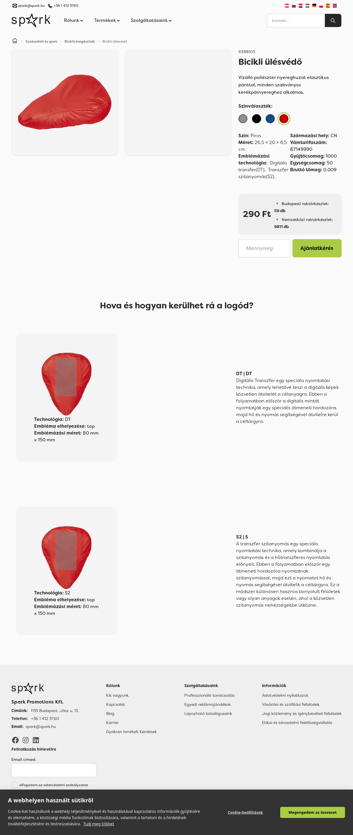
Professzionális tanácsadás (209, 695)
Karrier (112, 722)
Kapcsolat (115, 704)
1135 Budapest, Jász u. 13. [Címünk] (55, 710)
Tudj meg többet (98, 823)
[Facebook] (15, 739)
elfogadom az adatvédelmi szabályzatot (53, 785)
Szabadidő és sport (41, 41)
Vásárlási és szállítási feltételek (290, 704)
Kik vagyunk (117, 695)
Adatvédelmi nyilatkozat (285, 695)
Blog (110, 713)
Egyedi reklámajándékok (207, 704)
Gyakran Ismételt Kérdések (131, 731)
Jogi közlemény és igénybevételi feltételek (302, 713)
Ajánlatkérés (316, 248)
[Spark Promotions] (31, 20)
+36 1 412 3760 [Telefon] (45, 718)
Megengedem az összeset (312, 812)
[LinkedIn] (36, 739)
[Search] (333, 20)
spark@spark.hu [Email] (41, 726)
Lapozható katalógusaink (208, 713)
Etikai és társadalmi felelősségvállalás (297, 722)
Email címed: (23, 759)
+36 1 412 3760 (66, 5)
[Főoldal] (45, 688)
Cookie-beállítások (245, 812)
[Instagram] (26, 739)
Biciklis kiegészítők (80, 41)
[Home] (14, 41)
